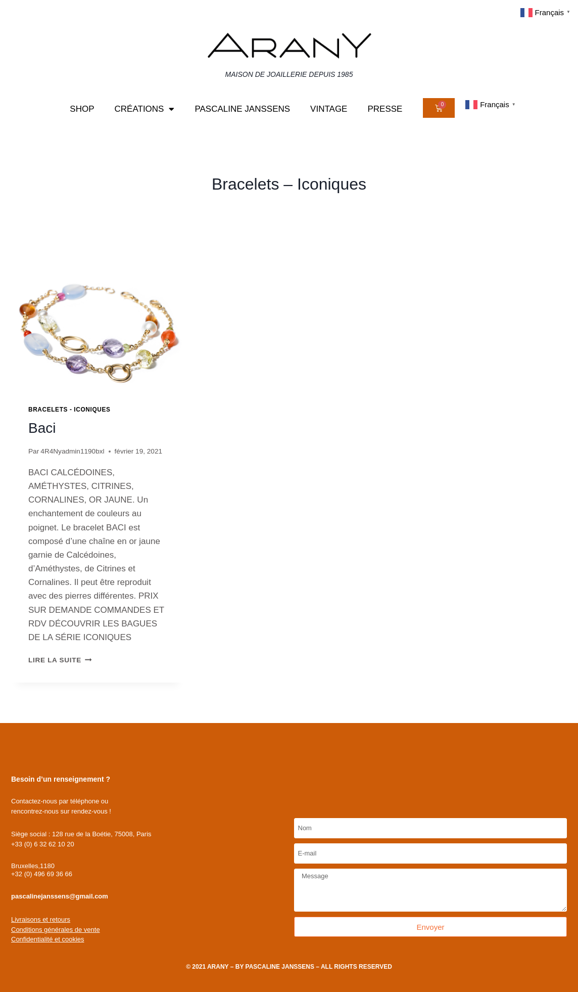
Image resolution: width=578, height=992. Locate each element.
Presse (384, 109)
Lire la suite (59, 660)
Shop (82, 109)
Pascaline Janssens (242, 109)
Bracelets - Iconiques (69, 409)
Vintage (328, 109)
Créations (145, 109)
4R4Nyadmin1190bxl (72, 451)
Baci (42, 428)
